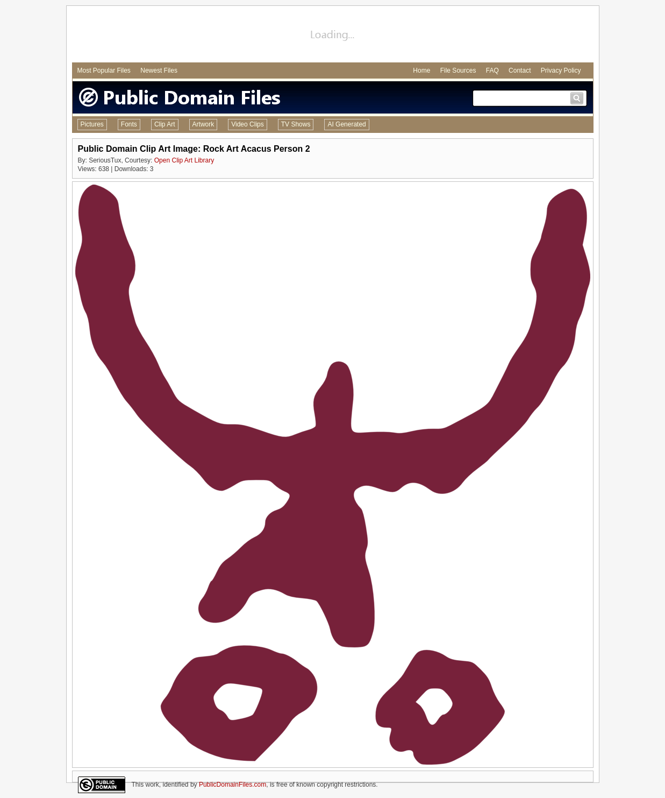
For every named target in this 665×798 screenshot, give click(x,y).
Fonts (129, 124)
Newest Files (158, 70)
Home (421, 70)
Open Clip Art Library (184, 160)
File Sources (458, 70)
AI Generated (346, 124)
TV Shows (296, 124)
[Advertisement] (333, 35)
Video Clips (247, 124)
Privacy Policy (561, 70)
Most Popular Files (104, 70)
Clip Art (164, 124)
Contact (520, 70)
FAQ (492, 70)
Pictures (92, 124)
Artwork (203, 124)
